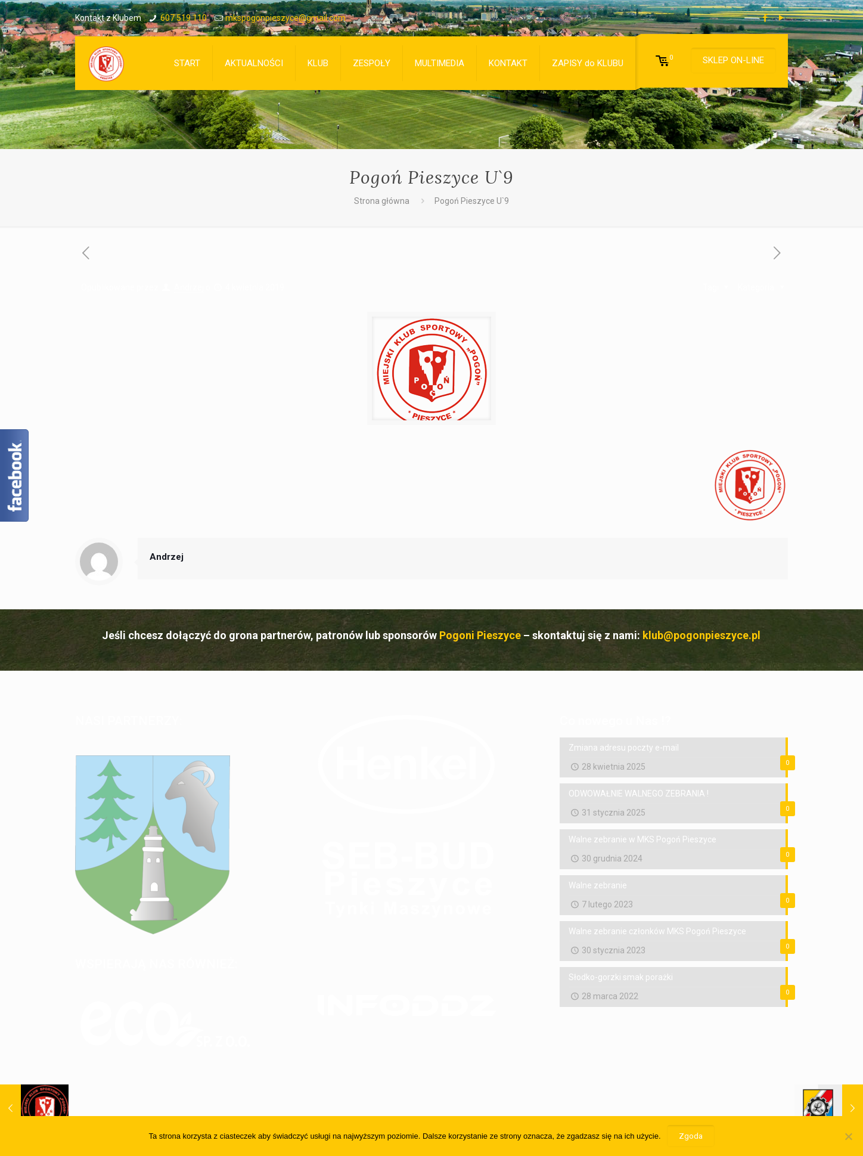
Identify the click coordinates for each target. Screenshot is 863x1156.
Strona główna (381, 201)
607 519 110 (183, 18)
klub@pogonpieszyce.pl (701, 635)
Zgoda (691, 1136)
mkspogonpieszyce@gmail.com (285, 18)
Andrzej (189, 287)
